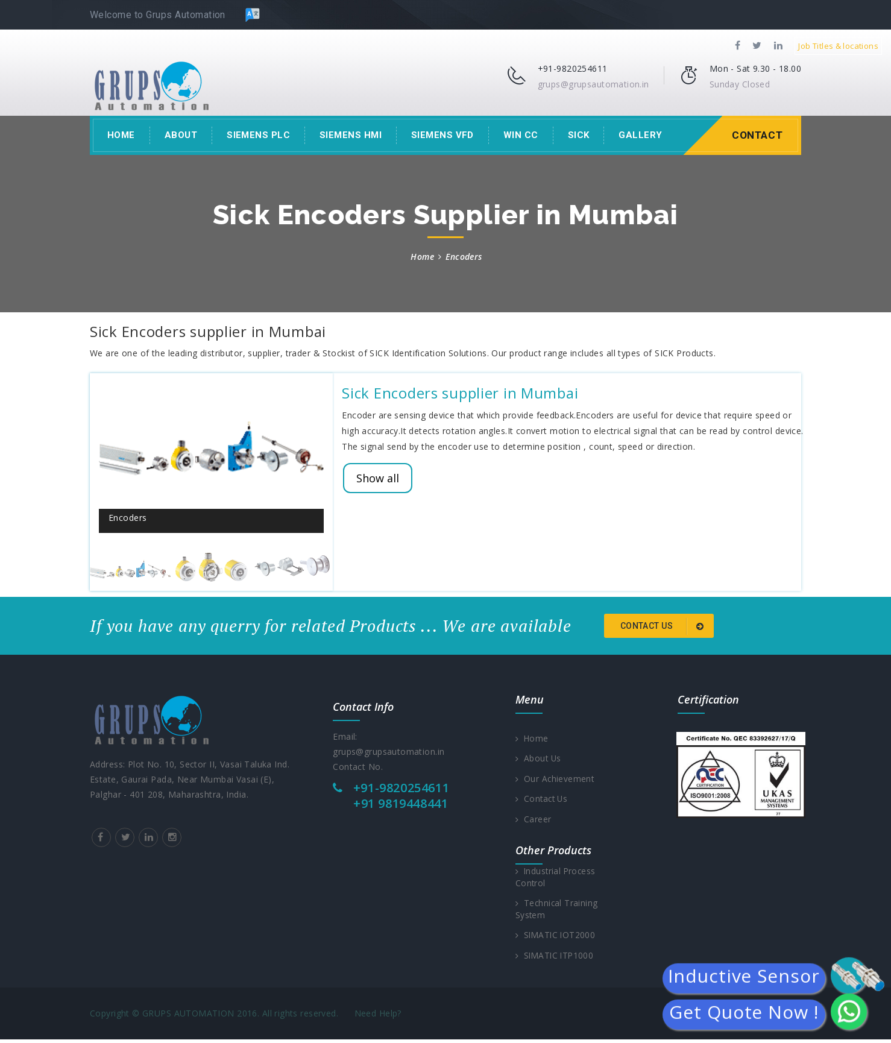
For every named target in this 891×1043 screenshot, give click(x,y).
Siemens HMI (351, 135)
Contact (756, 135)
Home (121, 135)
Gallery (640, 135)
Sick (579, 135)
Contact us (664, 626)
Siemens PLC (258, 135)
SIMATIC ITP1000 (556, 958)
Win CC (520, 135)
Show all (377, 478)
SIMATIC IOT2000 (556, 938)
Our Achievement (555, 779)
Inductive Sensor (743, 977)
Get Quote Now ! (744, 1013)
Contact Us (542, 799)
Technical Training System (557, 911)
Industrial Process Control (556, 878)
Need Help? (377, 1017)
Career (533, 820)
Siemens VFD (442, 135)
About (181, 135)
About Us (538, 758)
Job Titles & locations (838, 45)
